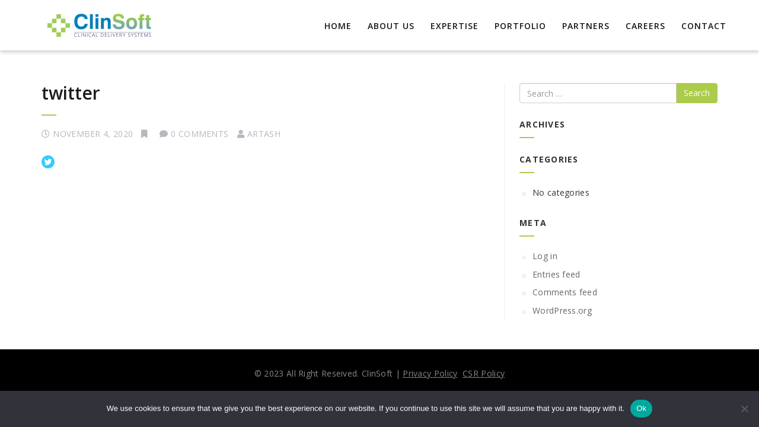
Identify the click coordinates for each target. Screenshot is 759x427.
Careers (645, 25)
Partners (586, 25)
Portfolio (520, 25)
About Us (391, 25)
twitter (71, 93)
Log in (544, 256)
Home (338, 25)
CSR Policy (484, 373)
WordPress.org (562, 310)
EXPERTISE (454, 25)
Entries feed (556, 274)
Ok (641, 408)
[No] (744, 409)
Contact (703, 25)
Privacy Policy (430, 373)
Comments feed (564, 292)
